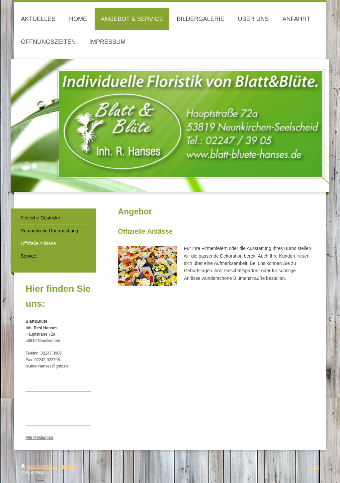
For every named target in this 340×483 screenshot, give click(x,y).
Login (313, 466)
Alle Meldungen (39, 437)
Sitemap (67, 466)
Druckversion (38, 466)
